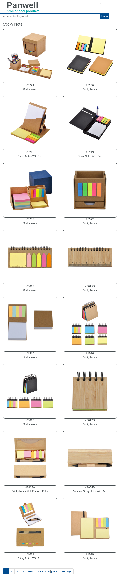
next (30, 571)
